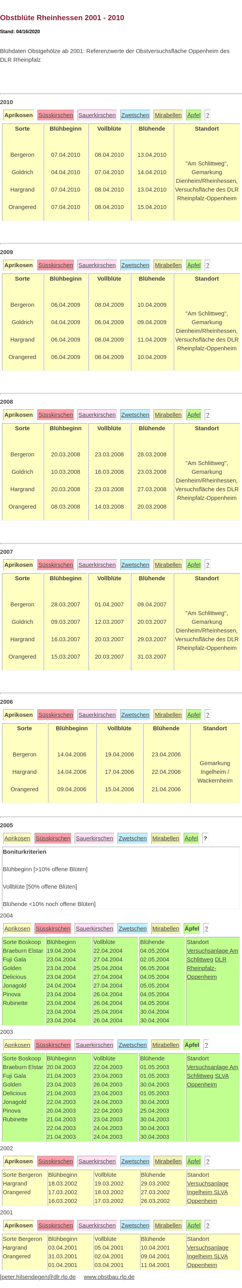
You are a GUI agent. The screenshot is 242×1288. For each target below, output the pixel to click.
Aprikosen (17, 838)
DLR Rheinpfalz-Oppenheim (207, 968)
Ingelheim (200, 1192)
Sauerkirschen (97, 115)
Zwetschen (135, 115)
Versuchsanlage (208, 951)
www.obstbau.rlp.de (109, 1277)
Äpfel (193, 115)
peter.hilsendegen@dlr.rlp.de (39, 1277)
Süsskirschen (55, 115)
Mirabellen (168, 115)
